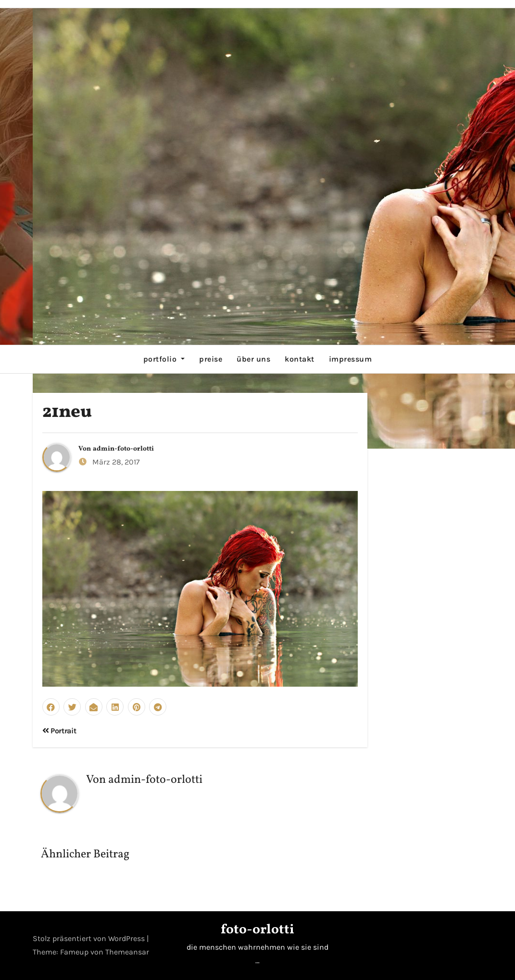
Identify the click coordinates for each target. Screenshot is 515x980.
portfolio (164, 359)
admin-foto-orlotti (123, 448)
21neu (67, 412)
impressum (350, 359)
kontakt (299, 359)
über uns (253, 359)
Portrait (59, 730)
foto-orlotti (257, 929)
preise (210, 359)
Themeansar (127, 951)
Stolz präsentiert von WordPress (90, 938)
